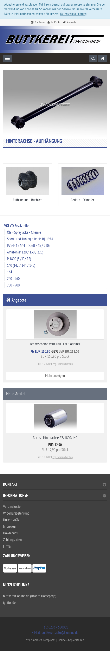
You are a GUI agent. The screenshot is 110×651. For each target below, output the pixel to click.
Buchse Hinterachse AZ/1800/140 (55, 438)
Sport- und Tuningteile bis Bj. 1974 (30, 239)
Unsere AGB (11, 520)
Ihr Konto (55, 22)
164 (9, 272)
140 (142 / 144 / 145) (21, 265)
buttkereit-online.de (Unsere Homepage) (29, 596)
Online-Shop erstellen (71, 640)
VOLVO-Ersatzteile (16, 226)
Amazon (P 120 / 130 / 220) (25, 252)
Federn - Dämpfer (82, 200)
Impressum (10, 526)
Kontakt (54, 485)
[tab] (55, 486)
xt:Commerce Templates (41, 640)
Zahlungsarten (12, 540)
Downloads (10, 533)
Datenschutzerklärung (73, 14)
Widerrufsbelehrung (16, 513)
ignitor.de (9, 603)
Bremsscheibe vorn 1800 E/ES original (55, 344)
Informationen (54, 496)
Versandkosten (12, 507)
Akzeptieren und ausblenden (21, 4)
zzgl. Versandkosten (63, 364)
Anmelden (72, 22)
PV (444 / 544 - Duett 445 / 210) (28, 246)
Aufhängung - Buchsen (27, 200)
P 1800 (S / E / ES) (19, 259)
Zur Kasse (40, 22)
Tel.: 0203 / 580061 (55, 627)
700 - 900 (13, 285)
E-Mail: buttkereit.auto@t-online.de (55, 633)
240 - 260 (13, 279)
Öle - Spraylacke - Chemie (24, 232)
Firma (7, 546)
